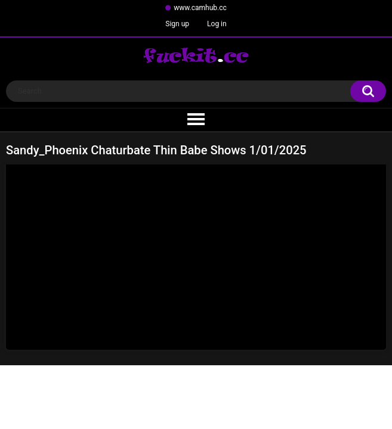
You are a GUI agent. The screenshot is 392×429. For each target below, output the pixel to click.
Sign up (177, 24)
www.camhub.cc (200, 8)
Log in (217, 24)
